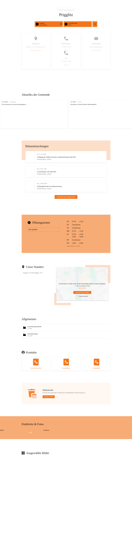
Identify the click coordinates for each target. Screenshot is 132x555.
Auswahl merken (82, 300)
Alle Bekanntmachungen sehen (66, 199)
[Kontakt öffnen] (36, 368)
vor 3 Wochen (5, 101)
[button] (66, 332)
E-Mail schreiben (96, 50)
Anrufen (66, 50)
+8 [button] (95, 24)
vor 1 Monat (70, 101)
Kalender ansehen (48, 401)
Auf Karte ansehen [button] (35, 50)
